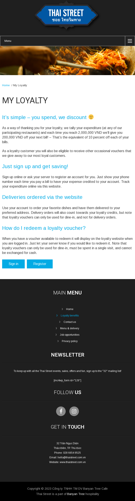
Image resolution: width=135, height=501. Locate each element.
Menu (7, 40)
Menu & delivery (69, 328)
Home (6, 85)
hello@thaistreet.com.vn (72, 457)
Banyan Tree (76, 494)
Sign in (13, 264)
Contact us (70, 321)
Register (39, 264)
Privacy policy (70, 341)
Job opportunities (69, 334)
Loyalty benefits (70, 315)
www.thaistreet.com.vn (73, 462)
